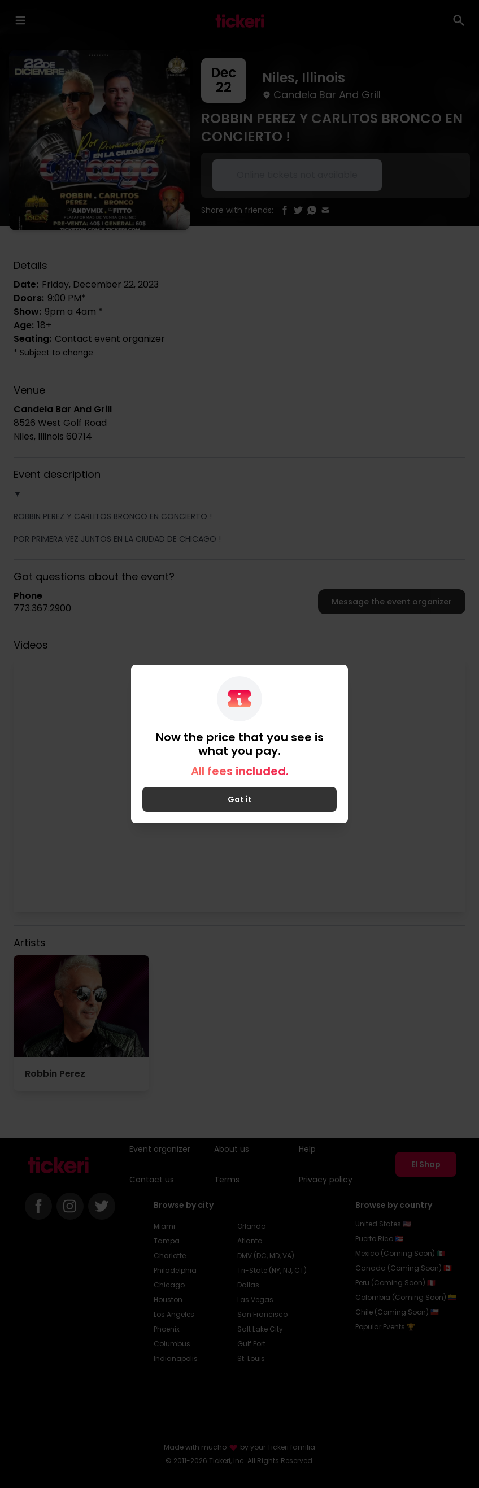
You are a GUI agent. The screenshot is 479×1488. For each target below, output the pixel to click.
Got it (240, 799)
